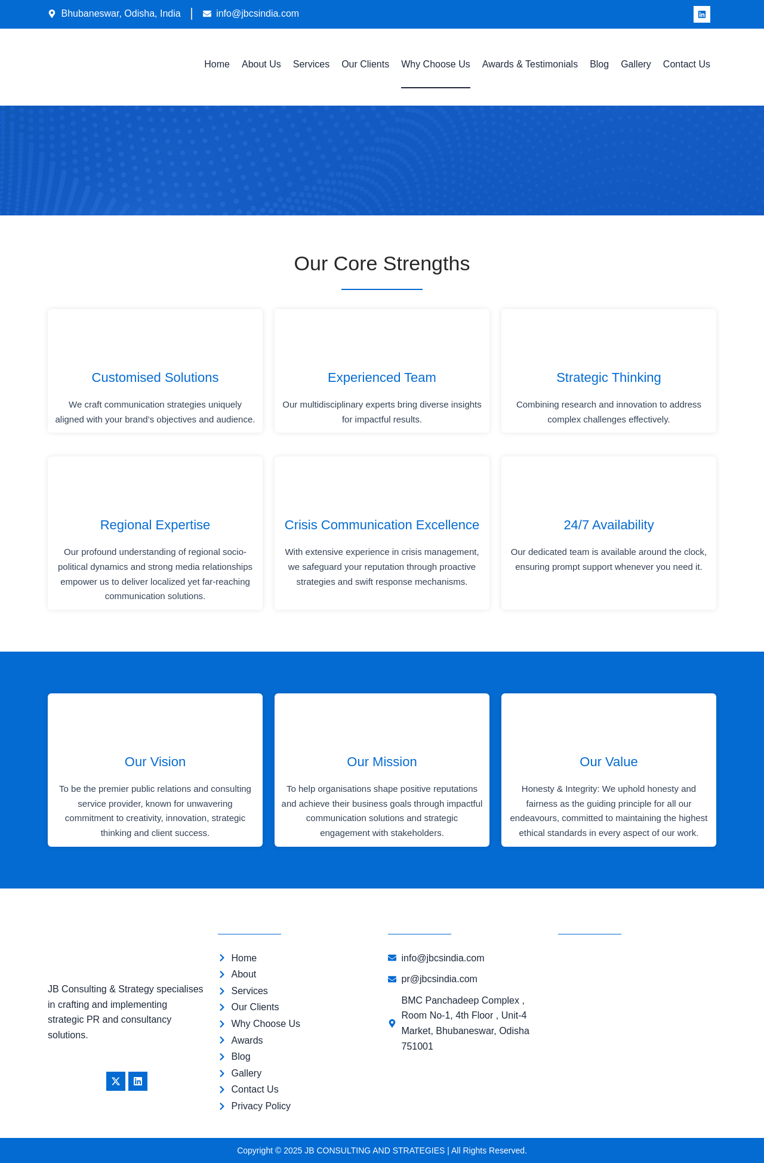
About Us (261, 64)
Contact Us (686, 64)
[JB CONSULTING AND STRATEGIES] (637, 1006)
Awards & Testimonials (530, 64)
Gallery (636, 64)
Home (217, 64)
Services (311, 64)
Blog (599, 64)
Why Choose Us (435, 64)
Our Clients (365, 64)
